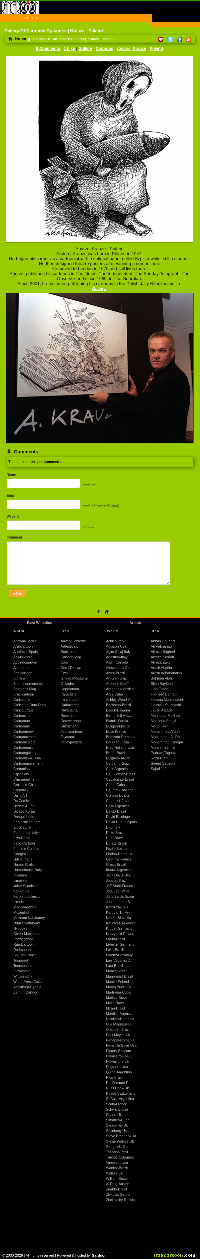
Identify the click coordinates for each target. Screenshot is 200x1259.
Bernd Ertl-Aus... (119, 715)
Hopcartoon (70, 689)
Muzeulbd (21, 912)
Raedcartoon (23, 944)
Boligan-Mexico (118, 726)
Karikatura (21, 891)
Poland (156, 48)
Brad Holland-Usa (120, 747)
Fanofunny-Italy (25, 833)
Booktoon (68, 652)
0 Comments (48, 48)
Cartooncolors (24, 742)
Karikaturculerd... (26, 896)
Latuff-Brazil (115, 939)
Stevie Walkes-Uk (120, 1141)
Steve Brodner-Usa (121, 1136)
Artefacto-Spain (25, 652)
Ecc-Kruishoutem (26, 822)
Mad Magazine (25, 907)
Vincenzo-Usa (117, 1163)
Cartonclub (22, 715)
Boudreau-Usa (117, 742)
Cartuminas (22, 769)
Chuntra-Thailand (119, 790)
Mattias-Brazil (117, 998)
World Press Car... (27, 982)
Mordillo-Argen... (119, 1014)
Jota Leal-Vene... (119, 891)
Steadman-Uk (117, 1125)
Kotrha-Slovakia (118, 918)
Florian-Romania (119, 854)
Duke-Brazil (115, 833)
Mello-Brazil (115, 1003)
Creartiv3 (20, 790)
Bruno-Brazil (116, 753)
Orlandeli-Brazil (118, 1029)
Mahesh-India (117, 971)
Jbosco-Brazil (116, 880)
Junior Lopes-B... (119, 902)
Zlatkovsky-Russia (120, 1200)
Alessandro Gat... (119, 668)
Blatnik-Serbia (117, 721)
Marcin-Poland (117, 982)
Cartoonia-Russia (27, 758)
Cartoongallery (24, 753)
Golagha (67, 684)
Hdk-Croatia (22, 859)
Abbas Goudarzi (163, 641)
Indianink (20, 875)
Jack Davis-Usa (118, 875)
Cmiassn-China (25, 785)
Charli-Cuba (115, 785)
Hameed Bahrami (164, 694)
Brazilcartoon (23, 694)
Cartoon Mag (71, 657)
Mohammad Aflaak (165, 731)
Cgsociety (21, 774)
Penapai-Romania (120, 1040)
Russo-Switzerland (121, 1093)
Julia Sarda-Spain (120, 896)
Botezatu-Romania (120, 737)
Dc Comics (22, 801)
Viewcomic (21, 971)
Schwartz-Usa (117, 1109)
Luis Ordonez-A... (120, 960)
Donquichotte (23, 817)
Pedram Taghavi (163, 753)
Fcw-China (21, 838)
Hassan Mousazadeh (167, 700)
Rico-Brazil (114, 1077)
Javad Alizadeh (163, 710)
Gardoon (99, 1255)
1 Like (70, 48)
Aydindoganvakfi (26, 662)
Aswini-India (22, 657)
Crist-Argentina (118, 806)
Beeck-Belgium (118, 710)
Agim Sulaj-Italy (118, 652)
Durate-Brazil (116, 843)
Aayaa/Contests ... (75, 641)
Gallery (85, 48)
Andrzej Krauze (131, 48)
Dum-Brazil (115, 838)
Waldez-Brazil (117, 1168)
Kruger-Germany (119, 928)
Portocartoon (23, 939)
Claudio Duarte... (119, 795)
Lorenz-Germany (119, 955)
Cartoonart (21, 721)
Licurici (18, 902)
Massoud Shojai (163, 721)
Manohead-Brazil (119, 976)
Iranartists (68, 694)
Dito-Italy (113, 827)
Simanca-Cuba (117, 1120)
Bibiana (19, 678)
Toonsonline (22, 966)
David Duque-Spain (121, 822)
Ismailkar (20, 880)
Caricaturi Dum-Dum (29, 705)
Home (17, 39)
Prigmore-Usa (117, 1067)
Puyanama (69, 710)
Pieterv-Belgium (118, 1051)
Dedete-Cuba (23, 806)
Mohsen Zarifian (163, 747)
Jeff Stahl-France (119, 886)
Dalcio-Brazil (116, 811)
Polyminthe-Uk (117, 1061)
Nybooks (20, 928)
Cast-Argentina (118, 769)
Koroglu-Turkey (118, 912)
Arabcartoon (23, 646)
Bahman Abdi (161, 678)
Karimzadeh (70, 705)
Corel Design (71, 668)
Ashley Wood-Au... (120, 700)
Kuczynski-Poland (120, 934)
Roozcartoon (71, 721)
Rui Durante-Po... (119, 1083)
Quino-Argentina (119, 1072)
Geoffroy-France (119, 859)
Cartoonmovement (28, 763)
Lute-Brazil (114, 966)
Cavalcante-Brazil (120, 779)
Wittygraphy (22, 976)
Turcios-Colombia (120, 1157)
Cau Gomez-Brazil (120, 774)
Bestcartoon (22, 673)
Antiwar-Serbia (25, 641)
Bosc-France (116, 731)
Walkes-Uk (114, 1173)
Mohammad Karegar (167, 742)
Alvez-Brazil (115, 673)
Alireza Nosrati (162, 657)
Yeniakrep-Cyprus (27, 987)
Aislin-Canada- (117, 662)
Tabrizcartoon (71, 731)
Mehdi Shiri (159, 726)
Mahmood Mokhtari (166, 715)
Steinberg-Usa (117, 1131)
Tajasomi (68, 737)
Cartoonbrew (23, 731)
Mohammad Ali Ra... (167, 737)
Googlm (19, 854)
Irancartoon (70, 700)
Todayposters (71, 742)
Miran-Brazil (115, 1008)
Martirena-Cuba (118, 992)
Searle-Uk (114, 1115)
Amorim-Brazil (117, 678)
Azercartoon (22, 668)
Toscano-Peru (117, 1152)
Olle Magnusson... (120, 1024)
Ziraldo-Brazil (116, 1189)
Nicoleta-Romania (120, 1019)
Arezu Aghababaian (166, 673)
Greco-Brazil (116, 864)
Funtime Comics (26, 849)
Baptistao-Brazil (118, 705)
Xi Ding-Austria (118, 1184)
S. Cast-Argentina (120, 1099)
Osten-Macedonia (27, 934)
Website (13, 516)
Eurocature (22, 827)
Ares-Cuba (114, 694)
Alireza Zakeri (161, 662)
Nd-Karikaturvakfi (27, 923)
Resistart (68, 715)
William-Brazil (117, 1178)
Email (11, 495)
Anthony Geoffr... (119, 684)
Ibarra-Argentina (119, 870)
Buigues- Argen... (119, 758)
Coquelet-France (119, 801)
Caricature (21, 700)
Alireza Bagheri (163, 652)
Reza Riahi (159, 758)
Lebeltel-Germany (120, 944)
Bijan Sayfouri (162, 684)
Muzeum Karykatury (29, 918)
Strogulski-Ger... (118, 1147)
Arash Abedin (161, 668)
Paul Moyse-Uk (118, 1035)
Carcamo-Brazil (118, 763)
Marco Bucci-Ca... (120, 987)
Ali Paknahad (161, 646)
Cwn (64, 673)
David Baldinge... (119, 817)
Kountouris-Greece (121, 923)
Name (11, 474)
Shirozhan (69, 726)
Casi (64, 662)
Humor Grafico (24, 864)
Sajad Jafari (160, 769)
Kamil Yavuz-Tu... (120, 907)
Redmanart (22, 950)
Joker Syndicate (26, 886)
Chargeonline (23, 779)
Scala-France (116, 1104)
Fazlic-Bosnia (116, 849)
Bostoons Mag (24, 689)
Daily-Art (20, 795)
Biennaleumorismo (28, 684)
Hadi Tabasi (160, 689)
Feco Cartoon (24, 843)
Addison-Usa (116, 646)
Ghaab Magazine (74, 678)
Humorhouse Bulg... (29, 870)
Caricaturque (23, 710)
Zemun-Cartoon (25, 992)
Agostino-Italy (117, 657)
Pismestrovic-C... (119, 1056)
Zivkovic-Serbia (118, 1194)
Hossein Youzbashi (166, 705)
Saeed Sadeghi (163, 763)
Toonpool (20, 960)
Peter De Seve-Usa (121, 1045)
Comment (14, 537)
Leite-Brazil (115, 950)
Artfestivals (69, 646)
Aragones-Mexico (120, 689)
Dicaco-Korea (24, 811)
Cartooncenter (24, 737)
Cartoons (104, 48)
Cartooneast (23, 747)
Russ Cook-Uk (117, 1088)
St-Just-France (25, 955)
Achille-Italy (115, 641)
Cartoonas (21, 726)
